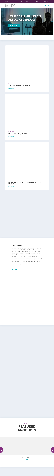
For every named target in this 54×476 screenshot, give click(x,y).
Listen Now (11, 88)
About (19, 1)
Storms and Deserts (27, 435)
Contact (37, 1)
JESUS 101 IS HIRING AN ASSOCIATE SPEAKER (24, 17)
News (24, 1)
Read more (15, 269)
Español (46, 1)
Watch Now (11, 186)
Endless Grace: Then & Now (16, 180)
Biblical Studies (13, 83)
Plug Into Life (12, 131)
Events (30, 1)
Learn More (13, 25)
